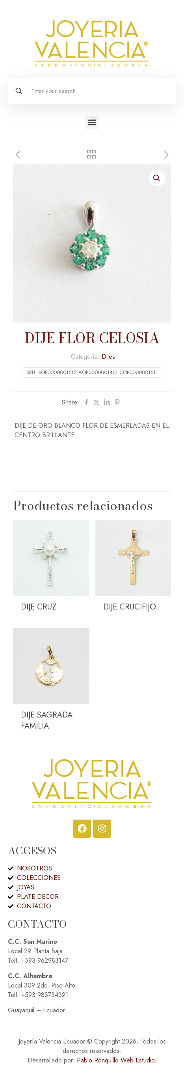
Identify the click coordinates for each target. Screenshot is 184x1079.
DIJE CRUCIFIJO (129, 607)
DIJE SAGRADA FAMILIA (46, 720)
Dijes (108, 356)
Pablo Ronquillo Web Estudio (115, 1060)
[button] (92, 122)
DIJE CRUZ (38, 607)
